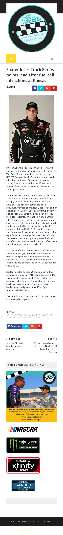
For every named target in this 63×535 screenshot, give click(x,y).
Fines (40, 315)
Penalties (40, 318)
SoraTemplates (29, 521)
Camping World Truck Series (20, 315)
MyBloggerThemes (31, 530)
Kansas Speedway (24, 318)
